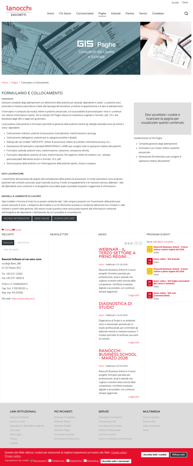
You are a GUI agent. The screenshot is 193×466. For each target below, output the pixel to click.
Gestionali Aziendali (64, 434)
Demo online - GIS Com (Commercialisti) (165, 294)
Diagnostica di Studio (115, 305)
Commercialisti (85, 13)
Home (50, 13)
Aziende (116, 13)
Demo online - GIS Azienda (166, 259)
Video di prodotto (151, 426)
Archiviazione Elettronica (66, 438)
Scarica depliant (64, 218)
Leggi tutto (133, 295)
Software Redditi (62, 426)
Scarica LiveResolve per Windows (116, 438)
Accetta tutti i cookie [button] (155, 454)
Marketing (92, 461)
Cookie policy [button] (119, 452)
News (101, 264)
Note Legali (15, 434)
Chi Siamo (65, 13)
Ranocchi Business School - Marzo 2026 (118, 355)
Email (16, 230)
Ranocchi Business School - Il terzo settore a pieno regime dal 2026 (171, 248)
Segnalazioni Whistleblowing (24, 426)
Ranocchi (8, 242)
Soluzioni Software (19, 417)
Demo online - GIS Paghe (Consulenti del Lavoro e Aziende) (171, 282)
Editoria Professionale (110, 430)
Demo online (41, 218)
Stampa (7, 230)
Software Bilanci (62, 421)
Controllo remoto (107, 434)
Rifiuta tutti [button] (178, 454)
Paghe (102, 13)
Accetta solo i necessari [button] (115, 461)
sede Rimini (23, 242)
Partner (130, 13)
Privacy (13, 438)
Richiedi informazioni (17, 218)
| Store (185, 2)
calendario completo (163, 241)
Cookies (14, 443)
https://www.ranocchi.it (23, 298)
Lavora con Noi (17, 421)
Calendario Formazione (110, 417)
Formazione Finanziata (110, 426)
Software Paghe (62, 430)
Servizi (143, 13)
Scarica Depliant (151, 417)
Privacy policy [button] (13, 456)
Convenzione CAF (107, 421)
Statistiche (76, 461)
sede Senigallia (10, 249)
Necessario (39, 461)
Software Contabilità (64, 417)
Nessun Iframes (72, 273)
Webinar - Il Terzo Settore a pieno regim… (117, 253)
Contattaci (158, 13)
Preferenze (57, 461)
